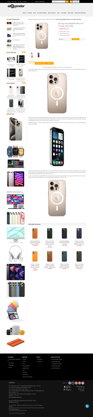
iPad (34, 13)
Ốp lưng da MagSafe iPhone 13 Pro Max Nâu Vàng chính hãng (35, 242)
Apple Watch (52, 13)
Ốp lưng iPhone (41, 13)
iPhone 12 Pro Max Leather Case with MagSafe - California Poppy (35, 266)
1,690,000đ (79, 245)
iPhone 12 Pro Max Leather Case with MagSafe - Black (79, 265)
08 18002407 (16, 395)
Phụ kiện (63, 13)
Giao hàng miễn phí (55, 368)
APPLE (24, 13)
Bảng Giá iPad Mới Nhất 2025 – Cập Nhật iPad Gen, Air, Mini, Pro (19, 35)
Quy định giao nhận (55, 361)
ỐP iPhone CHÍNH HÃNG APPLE (48, 19)
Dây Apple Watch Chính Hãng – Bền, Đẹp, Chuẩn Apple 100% (19, 29)
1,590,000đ (35, 245)
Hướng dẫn (39, 359)
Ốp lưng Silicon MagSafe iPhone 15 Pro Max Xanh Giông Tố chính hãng (11, 111)
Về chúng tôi (11, 363)
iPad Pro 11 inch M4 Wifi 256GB (20, 65)
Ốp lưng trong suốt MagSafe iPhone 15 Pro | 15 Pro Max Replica (20, 80)
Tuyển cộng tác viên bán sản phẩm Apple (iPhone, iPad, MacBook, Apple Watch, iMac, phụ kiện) (19, 47)
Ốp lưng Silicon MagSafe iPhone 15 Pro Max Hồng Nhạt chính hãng (11, 97)
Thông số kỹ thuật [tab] (40, 63)
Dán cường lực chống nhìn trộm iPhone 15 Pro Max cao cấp (20, 110)
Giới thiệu (14, 1)
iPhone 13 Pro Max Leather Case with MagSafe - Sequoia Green (49, 243)
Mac (58, 13)
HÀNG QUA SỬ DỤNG (80, 13)
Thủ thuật (39, 361)
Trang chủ (30, 19)
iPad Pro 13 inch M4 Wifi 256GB (11, 78)
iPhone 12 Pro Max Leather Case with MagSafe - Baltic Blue (64, 265)
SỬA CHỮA (70, 13)
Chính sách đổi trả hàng (56, 359)
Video (8, 1)
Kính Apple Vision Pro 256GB (11, 65)
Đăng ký (37, 1)
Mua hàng (75, 39)
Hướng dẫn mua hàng (56, 363)
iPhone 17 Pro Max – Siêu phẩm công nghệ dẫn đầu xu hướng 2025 (18, 24)
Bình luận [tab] (50, 63)
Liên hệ (25, 1)
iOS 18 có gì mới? (16, 40)
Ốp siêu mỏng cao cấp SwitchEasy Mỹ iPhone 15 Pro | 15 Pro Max (20, 97)
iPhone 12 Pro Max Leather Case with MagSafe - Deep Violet (79, 242)
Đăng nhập (42, 1)
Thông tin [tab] (31, 63)
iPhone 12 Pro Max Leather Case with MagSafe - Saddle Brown (49, 265)
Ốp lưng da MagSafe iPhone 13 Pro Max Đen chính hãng (64, 242)
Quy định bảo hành (55, 366)
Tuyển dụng (11, 365)
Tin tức (20, 1)
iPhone (30, 13)
